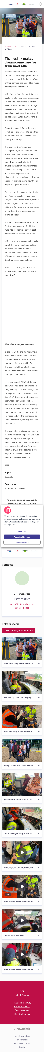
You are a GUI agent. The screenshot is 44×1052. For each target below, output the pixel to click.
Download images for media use (18, 630)
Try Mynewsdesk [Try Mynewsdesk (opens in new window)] (22, 1036)
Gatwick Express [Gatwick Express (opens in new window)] (22, 1014)
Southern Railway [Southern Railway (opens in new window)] (22, 1006)
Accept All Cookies (22, 537)
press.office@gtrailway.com (22, 604)
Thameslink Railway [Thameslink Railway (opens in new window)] (22, 1002)
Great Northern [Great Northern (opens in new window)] (22, 1010)
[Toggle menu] (4, 4)
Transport (9, 476)
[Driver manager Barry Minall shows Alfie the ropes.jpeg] (22, 818)
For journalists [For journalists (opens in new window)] (22, 1039)
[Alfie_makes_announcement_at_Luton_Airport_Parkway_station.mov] (22, 886)
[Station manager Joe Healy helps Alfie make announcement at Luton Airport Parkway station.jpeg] (22, 716)
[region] (22, 526)
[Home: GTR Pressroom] (21, 4)
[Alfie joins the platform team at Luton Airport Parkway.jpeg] (22, 648)
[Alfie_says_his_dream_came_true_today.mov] (22, 852)
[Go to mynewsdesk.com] (22, 1028)
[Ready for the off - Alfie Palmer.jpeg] (22, 750)
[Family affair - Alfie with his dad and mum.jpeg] (22, 784)
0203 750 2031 (22, 608)
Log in (22, 1047)
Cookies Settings (22, 542)
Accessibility (10, 488)
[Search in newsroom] (41, 4)
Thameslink (21, 488)
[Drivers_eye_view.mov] (22, 920)
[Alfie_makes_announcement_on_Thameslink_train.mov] (22, 954)
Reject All (22, 531)
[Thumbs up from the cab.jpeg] (22, 682)
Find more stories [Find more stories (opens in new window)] (22, 1043)
